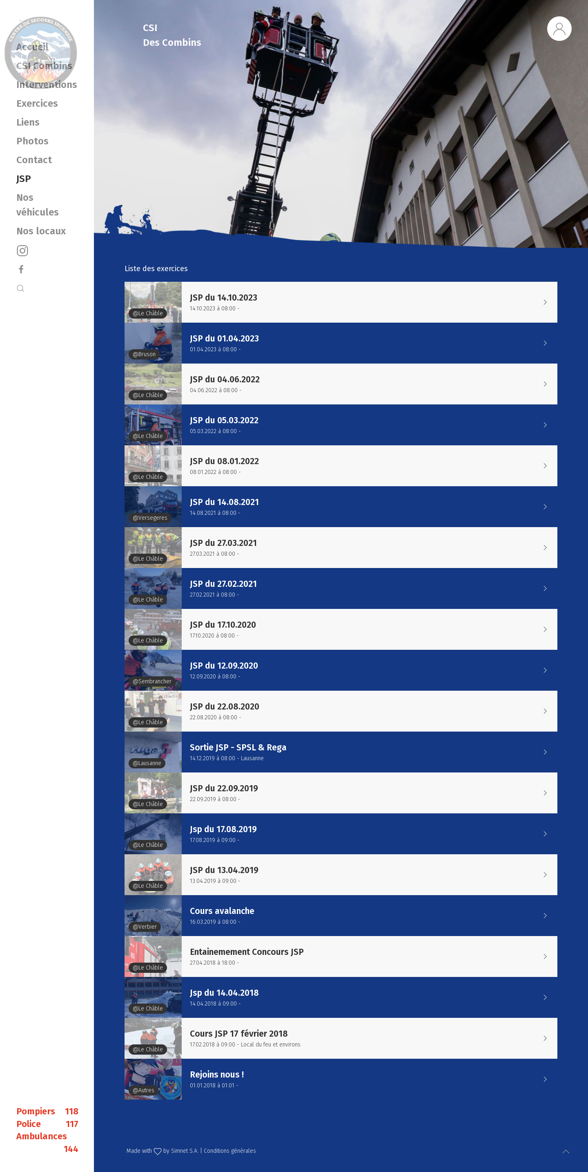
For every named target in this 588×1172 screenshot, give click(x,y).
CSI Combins (44, 66)
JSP (23, 178)
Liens (28, 122)
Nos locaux (41, 231)
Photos (32, 141)
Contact (34, 160)
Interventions (46, 84)
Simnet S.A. (184, 1150)
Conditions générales (230, 1150)
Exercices (37, 103)
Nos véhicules (37, 205)
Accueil (32, 47)
